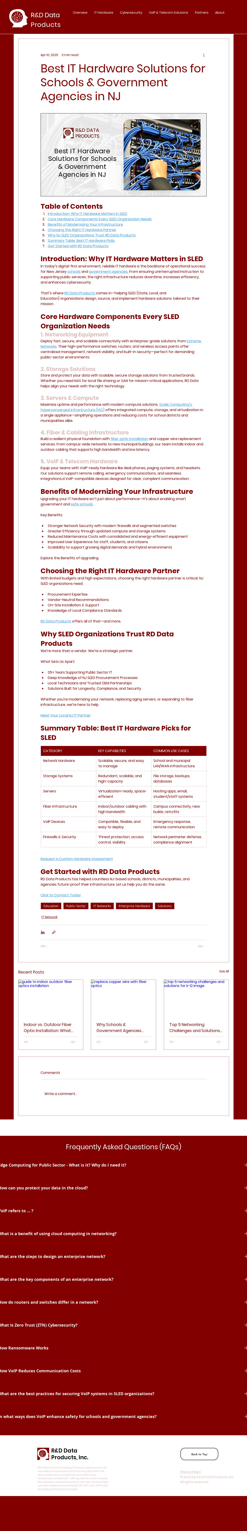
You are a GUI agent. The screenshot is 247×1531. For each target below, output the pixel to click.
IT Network (50, 917)
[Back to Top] (199, 1454)
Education (51, 906)
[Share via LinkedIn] (43, 932)
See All (224, 971)
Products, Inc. (69, 1457)
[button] (202, 12)
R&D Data (64, 1450)
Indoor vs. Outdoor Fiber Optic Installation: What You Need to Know (48, 1028)
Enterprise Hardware (134, 906)
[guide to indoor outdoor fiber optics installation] (50, 998)
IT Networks (102, 906)
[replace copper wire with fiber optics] (123, 998)
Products (46, 24)
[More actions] (204, 55)
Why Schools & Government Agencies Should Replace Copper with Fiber (119, 1028)
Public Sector (76, 906)
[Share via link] (54, 932)
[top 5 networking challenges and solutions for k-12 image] (196, 998)
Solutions (165, 906)
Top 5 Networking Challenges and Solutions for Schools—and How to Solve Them (194, 1028)
